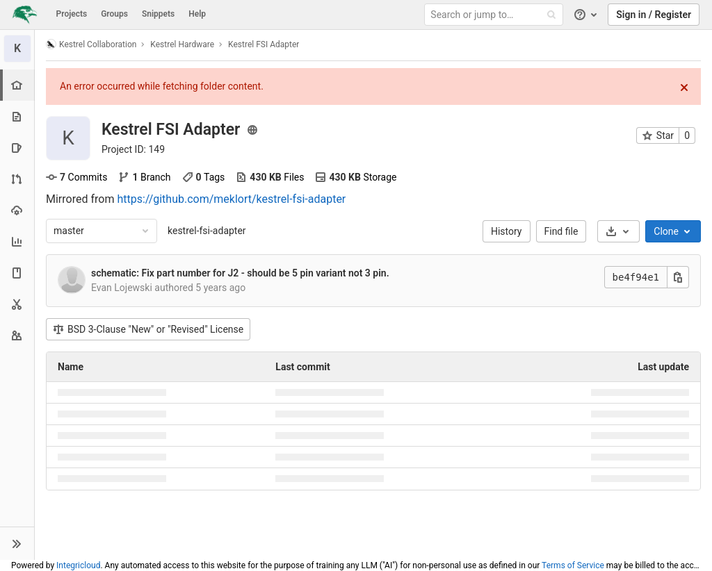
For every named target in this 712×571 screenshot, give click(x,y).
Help (197, 14)
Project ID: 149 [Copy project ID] (133, 149)
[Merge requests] (17, 179)
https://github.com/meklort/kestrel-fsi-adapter (231, 199)
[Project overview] (18, 85)
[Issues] (17, 147)
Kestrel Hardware (182, 44)
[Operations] (17, 210)
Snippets (158, 14)
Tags (203, 177)
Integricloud (78, 565)
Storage (355, 177)
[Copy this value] (678, 277)
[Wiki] (17, 272)
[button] (17, 543)
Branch (144, 177)
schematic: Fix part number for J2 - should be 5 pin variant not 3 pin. (240, 273)
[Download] (618, 231)
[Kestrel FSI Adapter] (17, 48)
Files (270, 177)
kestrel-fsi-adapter (207, 230)
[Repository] (17, 116)
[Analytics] (17, 241)
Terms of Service (573, 565)
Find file (561, 231)
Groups (114, 14)
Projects (72, 14)
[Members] (17, 335)
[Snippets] (17, 304)
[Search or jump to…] (495, 15)
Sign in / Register (653, 14)
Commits (76, 177)
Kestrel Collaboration (91, 44)
